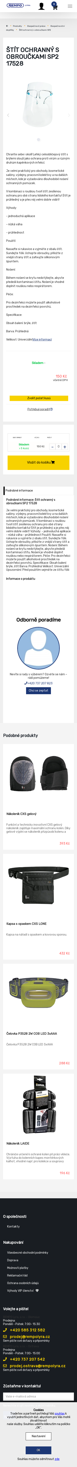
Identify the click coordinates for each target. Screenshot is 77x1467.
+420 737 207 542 (24, 1359)
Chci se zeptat (38, 690)
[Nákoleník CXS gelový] (38, 775)
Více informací (42, 339)
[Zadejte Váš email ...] (38, 1397)
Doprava (12, 1260)
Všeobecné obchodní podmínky (27, 1252)
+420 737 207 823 (38, 683)
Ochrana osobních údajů (23, 1283)
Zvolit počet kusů (39, 398)
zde (57, 1459)
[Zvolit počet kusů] (58, 447)
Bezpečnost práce (36, 26)
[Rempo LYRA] (18, 5)
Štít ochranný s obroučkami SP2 (35, 30)
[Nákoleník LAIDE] (38, 1105)
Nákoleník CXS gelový (21, 814)
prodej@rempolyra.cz (26, 1336)
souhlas (60, 1413)
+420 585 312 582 (24, 1330)
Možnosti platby (17, 1268)
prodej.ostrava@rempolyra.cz (34, 1366)
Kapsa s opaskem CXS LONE (26, 924)
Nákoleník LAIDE (17, 1143)
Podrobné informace (19, 490)
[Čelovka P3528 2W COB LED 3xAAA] (38, 995)
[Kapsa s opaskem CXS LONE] (38, 885)
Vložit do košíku (41, 462)
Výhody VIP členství (23, 1291)
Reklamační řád (17, 1275)
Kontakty (13, 1226)
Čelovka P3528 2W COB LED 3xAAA (31, 1034)
